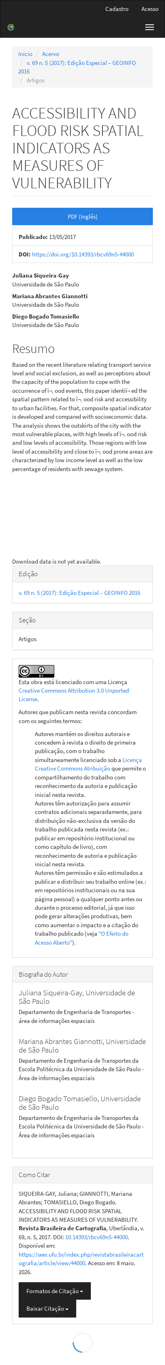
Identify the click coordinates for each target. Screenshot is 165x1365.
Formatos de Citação (54, 1291)
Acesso (150, 9)
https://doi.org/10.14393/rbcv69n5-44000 (83, 254)
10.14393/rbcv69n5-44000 (96, 1237)
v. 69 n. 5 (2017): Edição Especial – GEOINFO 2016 (79, 592)
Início (25, 54)
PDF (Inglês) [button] (83, 216)
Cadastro (117, 9)
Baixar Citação (47, 1308)
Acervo (50, 54)
